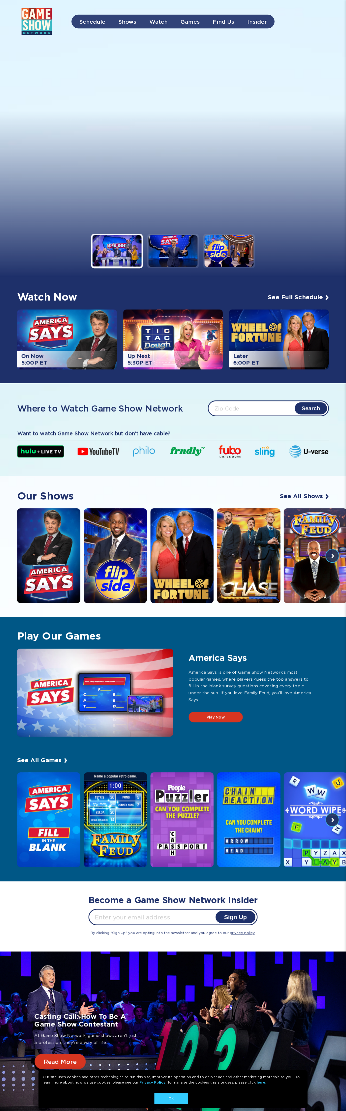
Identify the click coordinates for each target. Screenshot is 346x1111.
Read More (59, 1061)
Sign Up (235, 916)
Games (190, 21)
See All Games (41, 759)
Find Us (223, 21)
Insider (257, 21)
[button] (117, 251)
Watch (158, 21)
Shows (127, 21)
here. (261, 1082)
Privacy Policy (152, 1082)
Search (311, 408)
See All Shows (305, 495)
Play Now (216, 717)
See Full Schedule (298, 296)
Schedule (92, 21)
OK (171, 1098)
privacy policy (242, 933)
